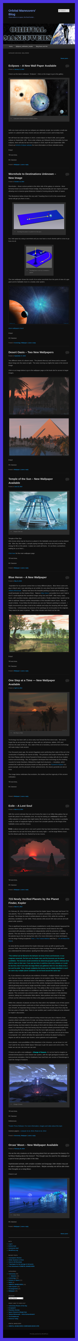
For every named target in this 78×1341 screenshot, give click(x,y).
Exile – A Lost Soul (20, 805)
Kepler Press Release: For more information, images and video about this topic (35, 1126)
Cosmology (17, 343)
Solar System (13, 1286)
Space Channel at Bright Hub (18, 1312)
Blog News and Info (42, 46)
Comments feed (13, 1248)
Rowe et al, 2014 (40, 1131)
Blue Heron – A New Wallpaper (28, 577)
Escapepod (12, 1308)
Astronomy (17, 1135)
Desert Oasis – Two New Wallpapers (31, 352)
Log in (10, 1244)
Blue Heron (45, 593)
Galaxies (13, 1276)
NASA (10, 1282)
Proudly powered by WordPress (39, 1334)
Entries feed (12, 1246)
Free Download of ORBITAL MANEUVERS (22, 1266)
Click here (12, 553)
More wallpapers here (16, 328)
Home (11, 46)
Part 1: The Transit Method (40, 938)
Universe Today (13, 1318)
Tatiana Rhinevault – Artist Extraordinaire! (22, 1314)
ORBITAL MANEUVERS (16, 1284)
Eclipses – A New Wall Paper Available (32, 65)
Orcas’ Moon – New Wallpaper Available (33, 1144)
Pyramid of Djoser (57, 764)
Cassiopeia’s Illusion (15, 1258)
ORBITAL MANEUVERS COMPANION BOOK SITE (24, 1326)
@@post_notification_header (24, 46)
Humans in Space (14, 1280)
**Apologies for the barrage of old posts (21, 1264)
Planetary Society (14, 1310)
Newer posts (65, 58)
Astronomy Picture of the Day (18, 1306)
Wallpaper (17, 164)
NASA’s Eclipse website (24, 145)
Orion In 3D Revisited (15, 1262)
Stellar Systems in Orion (16, 1260)
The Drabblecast (14, 1316)
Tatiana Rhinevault (15, 590)
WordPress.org (13, 1250)
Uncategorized (13, 1288)
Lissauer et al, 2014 (27, 1131)
